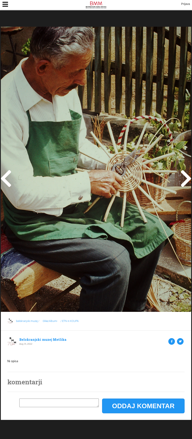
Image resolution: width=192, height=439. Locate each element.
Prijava (185, 4)
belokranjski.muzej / (27, 321)
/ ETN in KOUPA (70, 321)
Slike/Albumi (50, 321)
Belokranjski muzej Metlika (42, 339)
